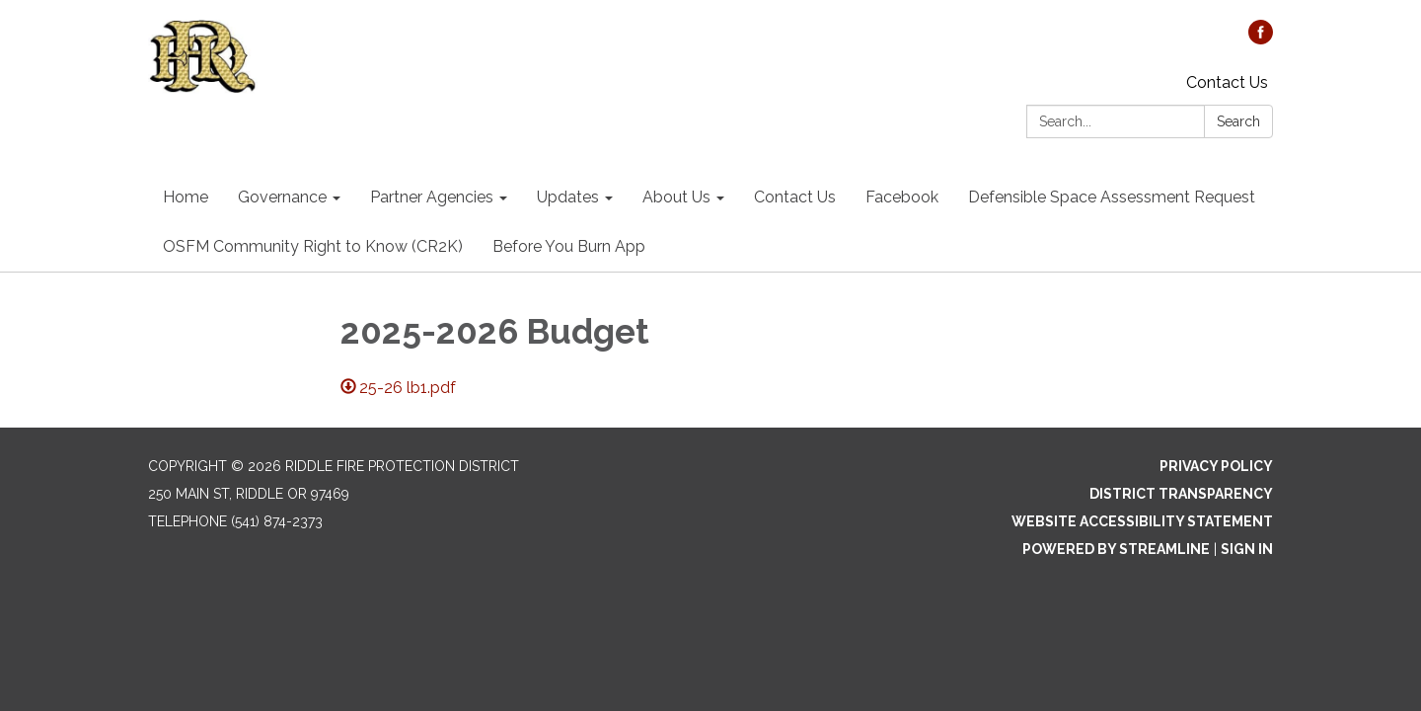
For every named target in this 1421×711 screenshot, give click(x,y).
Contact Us (1227, 82)
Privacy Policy (1216, 466)
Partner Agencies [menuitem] (431, 197)
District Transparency (1181, 494)
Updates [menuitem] (568, 197)
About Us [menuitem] (676, 197)
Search (1238, 121)
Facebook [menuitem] (901, 197)
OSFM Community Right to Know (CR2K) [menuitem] (313, 246)
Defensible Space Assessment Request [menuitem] (1111, 197)
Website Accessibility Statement (1142, 521)
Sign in (1247, 549)
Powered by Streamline (1116, 549)
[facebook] (1260, 39)
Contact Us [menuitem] (795, 197)
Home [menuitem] (185, 197)
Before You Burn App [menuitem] (568, 246)
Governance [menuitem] (282, 197)
